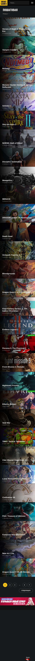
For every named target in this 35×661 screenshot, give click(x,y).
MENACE (6, 199)
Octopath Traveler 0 (11, 255)
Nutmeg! (6, 68)
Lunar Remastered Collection (15, 479)
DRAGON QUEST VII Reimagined (16, 218)
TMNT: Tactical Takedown (13, 441)
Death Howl (7, 236)
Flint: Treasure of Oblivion (13, 516)
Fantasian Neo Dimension (13, 535)
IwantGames (3, 3)
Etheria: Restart (9, 404)
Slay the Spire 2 (9, 124)
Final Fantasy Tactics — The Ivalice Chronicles (14, 310)
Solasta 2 (6, 106)
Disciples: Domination (12, 162)
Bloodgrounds (8, 274)
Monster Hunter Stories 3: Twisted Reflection (17, 86)
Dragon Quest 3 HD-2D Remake (16, 572)
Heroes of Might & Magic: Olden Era (16, 30)
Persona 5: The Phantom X (14, 348)
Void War (6, 423)
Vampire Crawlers (10, 50)
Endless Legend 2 (10, 330)
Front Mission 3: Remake (13, 367)
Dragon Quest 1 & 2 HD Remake (16, 292)
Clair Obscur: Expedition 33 (14, 460)
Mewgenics (7, 180)
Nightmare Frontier (10, 386)
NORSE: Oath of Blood (12, 143)
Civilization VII (8, 497)
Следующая (25, 590)
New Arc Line (8, 553)
